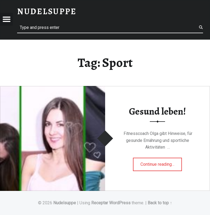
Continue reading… (161, 162)
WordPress (120, 202)
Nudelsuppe (64, 202)
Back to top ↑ (160, 202)
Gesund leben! (157, 111)
